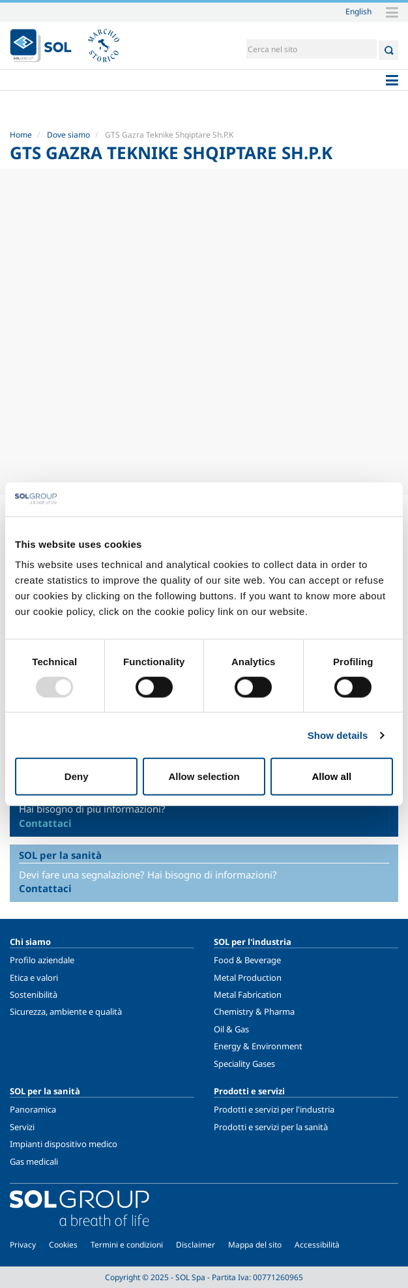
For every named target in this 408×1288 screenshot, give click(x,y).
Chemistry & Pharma (254, 1011)
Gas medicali (34, 1161)
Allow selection (203, 776)
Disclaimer (195, 1244)
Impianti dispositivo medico (63, 1144)
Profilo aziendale (42, 960)
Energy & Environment (258, 1046)
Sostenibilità (33, 994)
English (358, 11)
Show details (338, 734)
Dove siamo (68, 134)
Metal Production (248, 977)
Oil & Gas (231, 1029)
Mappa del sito (255, 1244)
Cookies (63, 1244)
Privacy (23, 1244)
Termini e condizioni (127, 1244)
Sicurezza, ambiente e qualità (66, 1011)
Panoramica (33, 1109)
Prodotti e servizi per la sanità (271, 1127)
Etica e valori (34, 977)
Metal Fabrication (248, 994)
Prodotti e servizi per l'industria (274, 1109)
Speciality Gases (244, 1064)
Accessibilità (317, 1244)
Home (21, 134)
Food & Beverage (247, 960)
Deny (77, 776)
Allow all (331, 776)
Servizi (22, 1127)
